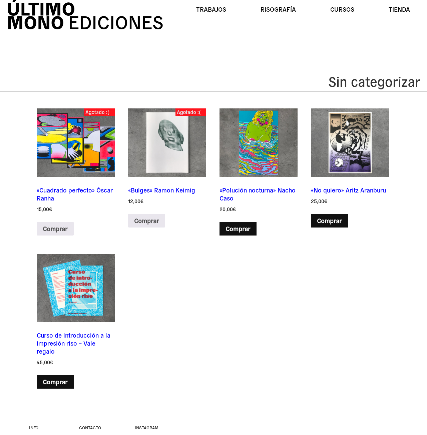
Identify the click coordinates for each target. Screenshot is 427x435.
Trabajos (211, 9)
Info (33, 427)
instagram (146, 427)
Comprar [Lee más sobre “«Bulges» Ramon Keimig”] (146, 220)
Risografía (278, 9)
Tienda (399, 9)
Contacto (90, 427)
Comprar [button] (238, 229)
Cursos (342, 9)
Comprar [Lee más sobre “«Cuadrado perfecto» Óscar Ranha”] (55, 229)
